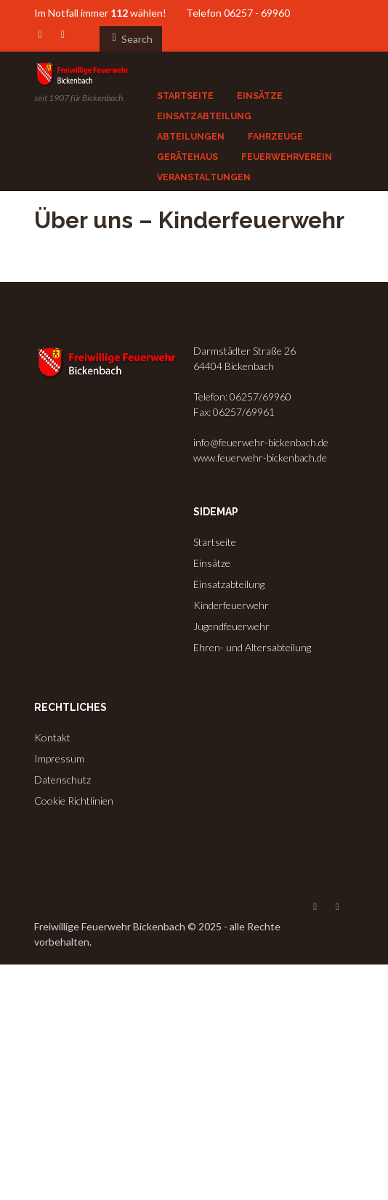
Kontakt (52, 737)
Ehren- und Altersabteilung (252, 647)
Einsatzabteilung (228, 584)
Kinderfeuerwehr (231, 605)
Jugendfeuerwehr (231, 626)
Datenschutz (62, 779)
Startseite (214, 542)
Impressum (59, 758)
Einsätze (211, 563)
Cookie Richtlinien (73, 800)
